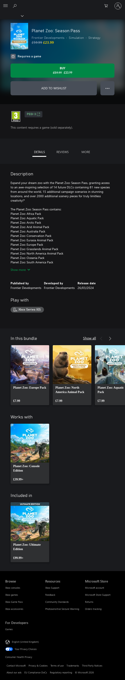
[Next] (110, 338)
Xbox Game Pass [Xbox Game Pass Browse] (14, 601)
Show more (20, 270)
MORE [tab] (86, 152)
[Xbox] (11, 15)
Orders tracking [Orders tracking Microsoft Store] (93, 608)
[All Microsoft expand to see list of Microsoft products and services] (5, 6)
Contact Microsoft (16, 665)
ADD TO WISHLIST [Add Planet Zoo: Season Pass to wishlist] (53, 88)
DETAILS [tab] (39, 152)
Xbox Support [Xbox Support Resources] (52, 587)
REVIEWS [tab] (62, 152)
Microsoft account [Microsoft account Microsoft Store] (94, 587)
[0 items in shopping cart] (107, 6)
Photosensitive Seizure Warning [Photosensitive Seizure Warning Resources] (62, 608)
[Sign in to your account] (118, 6)
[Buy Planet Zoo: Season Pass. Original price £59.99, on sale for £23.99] (62, 71)
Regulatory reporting (61, 672)
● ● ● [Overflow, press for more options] (107, 88)
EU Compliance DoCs (35, 672)
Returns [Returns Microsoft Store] (89, 601)
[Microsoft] (62, 3)
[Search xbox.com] (15, 5)
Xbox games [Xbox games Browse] (11, 594)
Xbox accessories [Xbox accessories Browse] (14, 608)
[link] (30, 375)
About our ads (14, 672)
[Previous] (101, 338)
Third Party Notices (92, 665)
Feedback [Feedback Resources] (50, 594)
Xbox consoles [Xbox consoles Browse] (12, 587)
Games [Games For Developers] (9, 629)
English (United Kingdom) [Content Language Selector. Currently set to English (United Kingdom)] (25, 641)
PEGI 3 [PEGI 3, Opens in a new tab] (33, 114)
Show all (89, 338)
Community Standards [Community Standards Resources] (57, 601)
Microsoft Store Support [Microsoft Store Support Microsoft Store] (98, 594)
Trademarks (73, 665)
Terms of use (57, 665)
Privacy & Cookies (38, 665)
